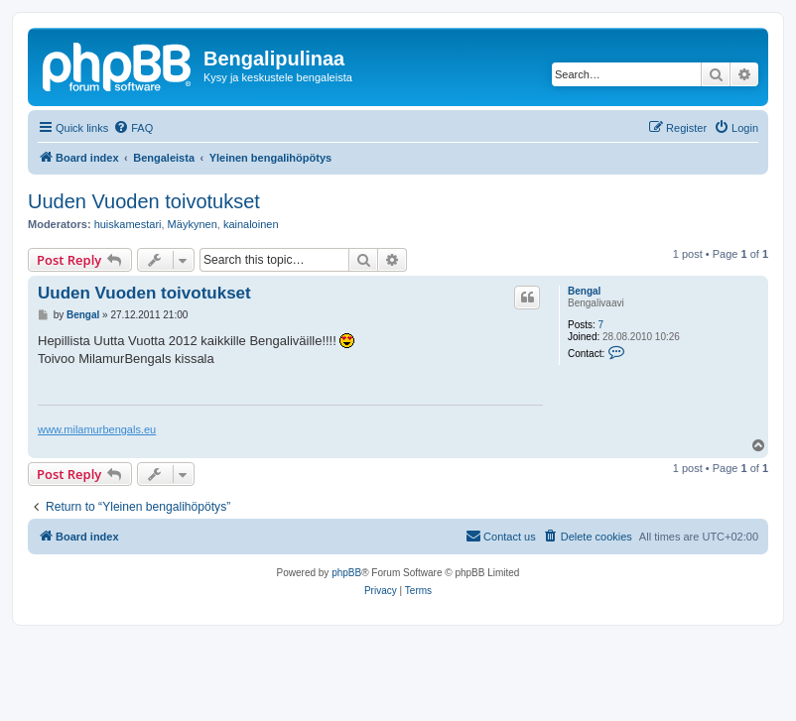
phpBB (346, 572)
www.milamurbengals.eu (97, 429)
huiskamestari (128, 224)
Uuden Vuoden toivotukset (144, 201)
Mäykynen (192, 224)
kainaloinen (251, 224)
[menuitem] (133, 128)
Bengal (584, 291)
